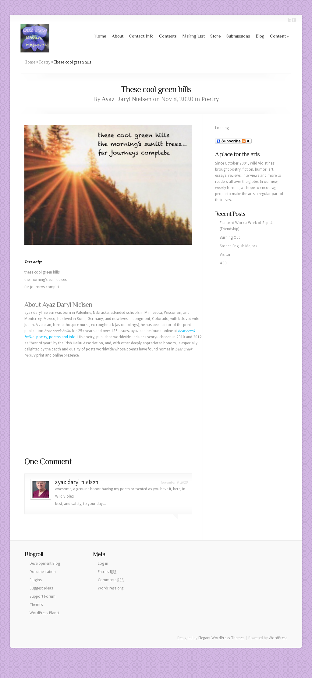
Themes (36, 605)
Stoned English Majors (238, 246)
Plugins (36, 580)
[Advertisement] (113, 407)
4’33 (223, 263)
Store (215, 35)
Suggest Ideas (41, 588)
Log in (103, 563)
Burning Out (230, 237)
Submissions (238, 35)
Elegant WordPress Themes (221, 638)
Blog (260, 35)
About (117, 35)
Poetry (44, 62)
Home (100, 35)
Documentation (43, 572)
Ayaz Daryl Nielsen (126, 99)
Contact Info (141, 35)
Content (279, 35)
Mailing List (193, 35)
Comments (111, 580)
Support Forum (42, 596)
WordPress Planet (44, 613)
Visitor (225, 254)
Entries (107, 572)
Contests (168, 35)
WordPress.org (110, 588)
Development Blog (45, 563)
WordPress (278, 638)
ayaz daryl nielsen (76, 482)
